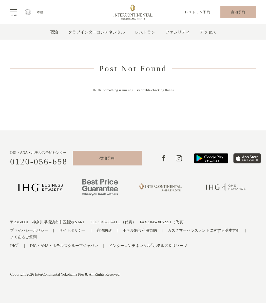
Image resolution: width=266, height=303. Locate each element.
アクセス (208, 32)
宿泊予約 (107, 158)
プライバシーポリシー (29, 230)
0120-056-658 (39, 162)
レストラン (145, 32)
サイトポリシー (72, 230)
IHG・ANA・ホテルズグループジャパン (64, 246)
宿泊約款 (104, 230)
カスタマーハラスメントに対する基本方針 (204, 230)
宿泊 (54, 32)
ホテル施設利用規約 (140, 230)
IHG (14, 245)
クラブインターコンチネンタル (96, 32)
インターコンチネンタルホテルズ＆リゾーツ (148, 245)
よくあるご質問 (23, 237)
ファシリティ (177, 32)
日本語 (38, 12)
